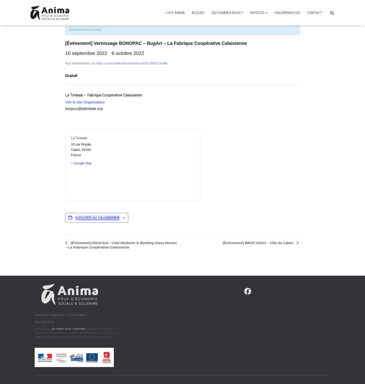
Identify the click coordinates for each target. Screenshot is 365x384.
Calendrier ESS (287, 13)
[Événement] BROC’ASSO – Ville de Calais (258, 243)
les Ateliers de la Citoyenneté (68, 328)
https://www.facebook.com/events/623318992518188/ (132, 63)
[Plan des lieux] (163, 165)
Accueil (198, 13)
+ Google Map (81, 163)
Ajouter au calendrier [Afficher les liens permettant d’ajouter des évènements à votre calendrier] (97, 217)
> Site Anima (175, 13)
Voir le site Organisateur (85, 102)
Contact (314, 13)
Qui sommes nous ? (227, 13)
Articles (259, 13)
